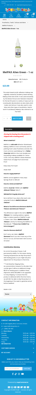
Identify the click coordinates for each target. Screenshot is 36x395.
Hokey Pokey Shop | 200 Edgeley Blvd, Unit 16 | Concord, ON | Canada (16, 2)
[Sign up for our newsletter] (14, 368)
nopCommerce (22, 382)
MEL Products (23, 79)
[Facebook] (12, 374)
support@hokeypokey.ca (11, 326)
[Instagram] (19, 374)
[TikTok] (16, 374)
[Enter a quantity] (7, 118)
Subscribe (27, 369)
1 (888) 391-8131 (8, 329)
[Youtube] (22, 374)
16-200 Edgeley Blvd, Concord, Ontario (15, 324)
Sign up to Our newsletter (18, 359)
